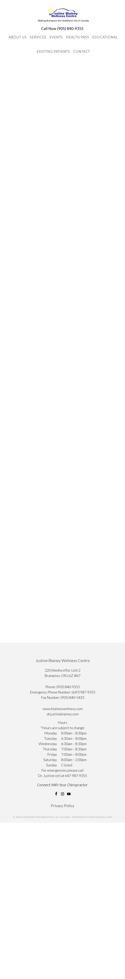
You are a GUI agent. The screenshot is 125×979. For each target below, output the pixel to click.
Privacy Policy (62, 805)
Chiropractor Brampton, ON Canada (63, 15)
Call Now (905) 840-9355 (62, 28)
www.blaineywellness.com (63, 708)
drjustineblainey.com (62, 714)
